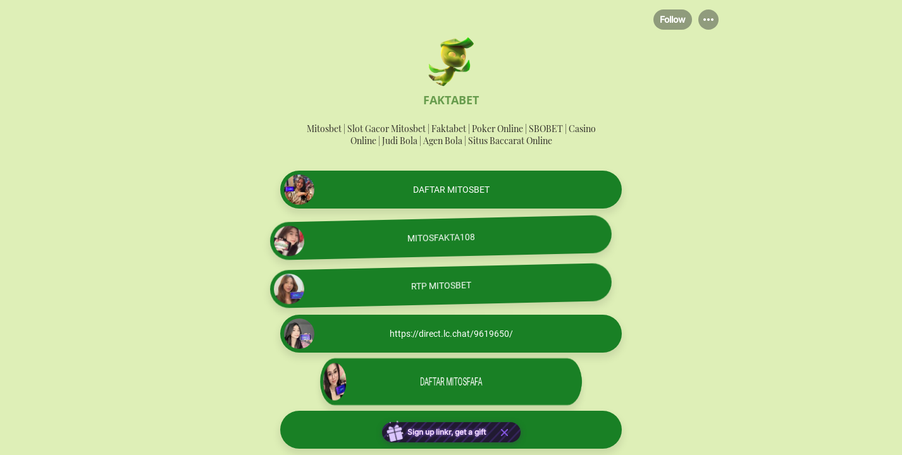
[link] (451, 190)
